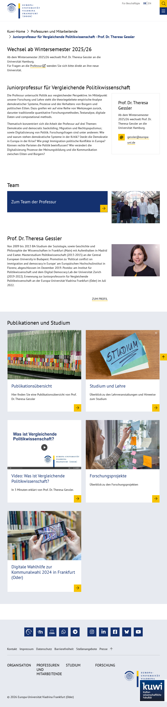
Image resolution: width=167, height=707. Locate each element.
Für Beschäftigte (131, 3)
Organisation (19, 665)
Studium (73, 665)
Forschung (105, 665)
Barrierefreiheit (64, 649)
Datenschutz (44, 649)
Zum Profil (100, 299)
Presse (103, 649)
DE (144, 3)
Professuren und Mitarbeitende (54, 31)
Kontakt (12, 649)
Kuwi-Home (16, 31)
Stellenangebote (86, 649)
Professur (36, 66)
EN (149, 3)
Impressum (27, 649)
